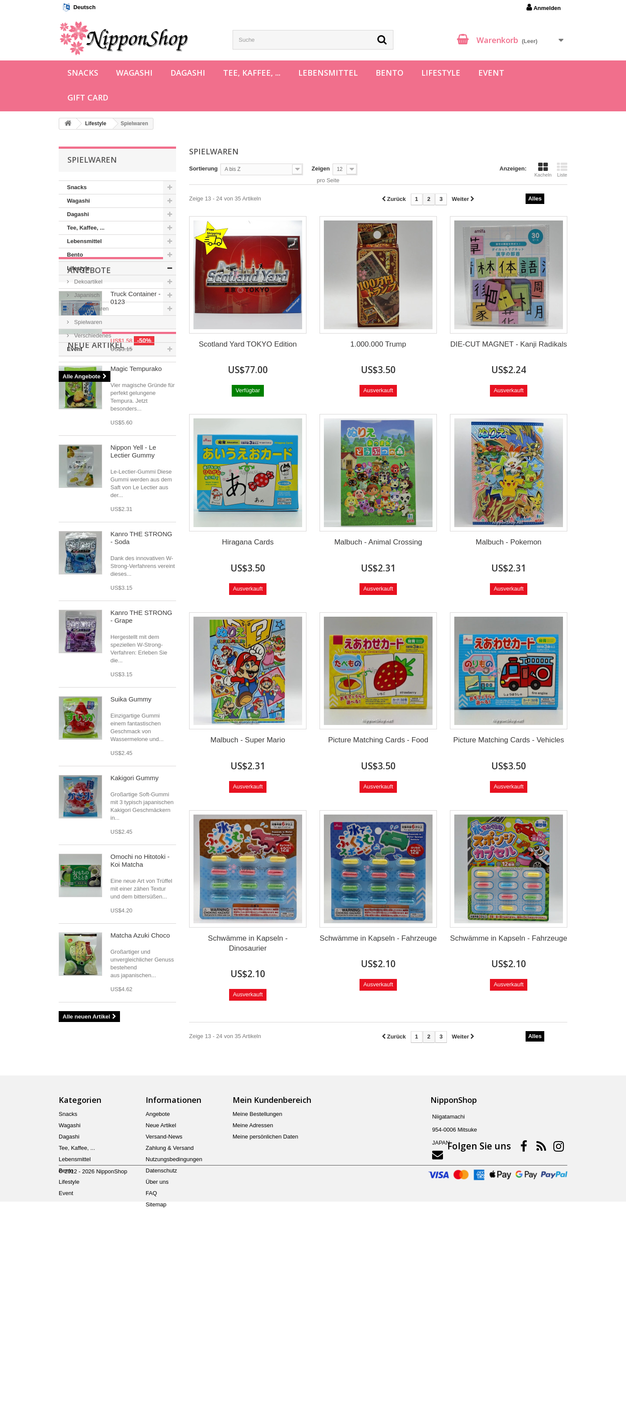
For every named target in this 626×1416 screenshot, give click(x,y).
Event (491, 72)
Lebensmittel (328, 72)
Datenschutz (161, 1327)
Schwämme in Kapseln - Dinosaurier (247, 943)
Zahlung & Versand (170, 1304)
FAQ (151, 1349)
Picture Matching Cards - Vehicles (508, 740)
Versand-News (164, 1293)
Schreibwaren (91, 308)
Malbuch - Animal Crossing (378, 542)
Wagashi (134, 72)
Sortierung (203, 168)
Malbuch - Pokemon (508, 542)
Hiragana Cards (247, 542)
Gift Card (87, 97)
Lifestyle (440, 72)
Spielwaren (87, 322)
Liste (562, 169)
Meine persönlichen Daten (265, 1293)
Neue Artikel (95, 520)
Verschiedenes (92, 335)
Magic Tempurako (136, 544)
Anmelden (543, 7)
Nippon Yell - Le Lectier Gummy (133, 626)
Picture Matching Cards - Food (378, 740)
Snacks (82, 72)
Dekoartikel (88, 281)
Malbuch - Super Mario (247, 740)
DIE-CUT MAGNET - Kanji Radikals (508, 344)
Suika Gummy (130, 874)
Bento (389, 72)
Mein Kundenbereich (272, 1256)
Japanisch (86, 295)
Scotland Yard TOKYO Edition (248, 344)
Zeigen (321, 168)
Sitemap (156, 1361)
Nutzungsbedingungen (174, 1315)
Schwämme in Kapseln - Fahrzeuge (378, 938)
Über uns (157, 1338)
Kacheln (543, 169)
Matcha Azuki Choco (140, 1110)
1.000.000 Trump (378, 344)
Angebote (89, 382)
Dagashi (187, 72)
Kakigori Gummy (134, 953)
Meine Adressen (253, 1282)
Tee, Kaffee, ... (251, 72)
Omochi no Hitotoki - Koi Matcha (140, 1035)
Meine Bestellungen (257, 1270)
